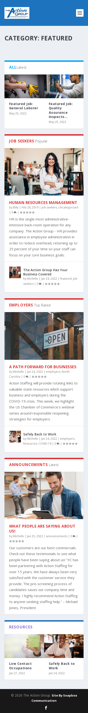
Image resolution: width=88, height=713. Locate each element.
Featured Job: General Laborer (23, 106)
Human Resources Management (43, 202)
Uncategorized (68, 207)
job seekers (49, 207)
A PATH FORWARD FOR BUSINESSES (43, 366)
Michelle (32, 279)
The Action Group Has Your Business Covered (45, 272)
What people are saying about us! (42, 529)
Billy (16, 207)
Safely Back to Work (39, 434)
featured (66, 279)
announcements (56, 536)
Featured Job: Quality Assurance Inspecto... (61, 110)
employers (53, 372)
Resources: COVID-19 (37, 444)
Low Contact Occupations (20, 665)
